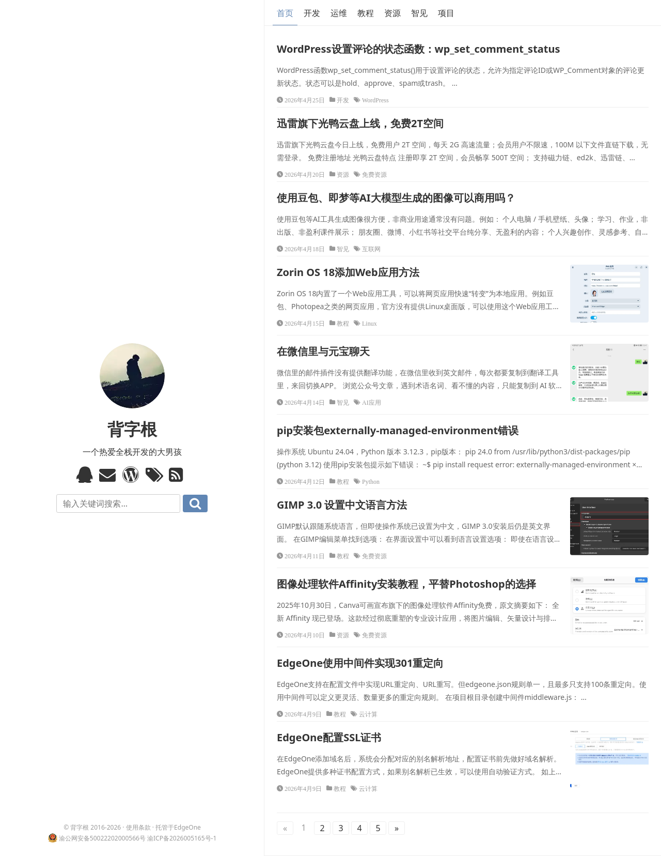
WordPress (375, 100)
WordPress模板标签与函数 (131, 474)
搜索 (195, 503)
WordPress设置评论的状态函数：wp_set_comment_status (418, 49)
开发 (312, 13)
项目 (446, 13)
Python (371, 481)
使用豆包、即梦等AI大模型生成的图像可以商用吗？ (396, 198)
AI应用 (371, 402)
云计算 (368, 714)
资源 (392, 13)
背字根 (132, 429)
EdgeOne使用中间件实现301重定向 (360, 663)
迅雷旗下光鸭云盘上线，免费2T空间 (360, 123)
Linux (369, 323)
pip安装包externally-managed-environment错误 (397, 430)
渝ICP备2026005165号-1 (181, 838)
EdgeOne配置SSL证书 (329, 737)
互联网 (371, 249)
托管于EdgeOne (178, 827)
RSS (178, 474)
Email (108, 474)
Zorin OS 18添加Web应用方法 (348, 272)
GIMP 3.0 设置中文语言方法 (342, 505)
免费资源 (374, 174)
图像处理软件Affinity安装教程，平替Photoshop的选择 (406, 584)
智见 (419, 13)
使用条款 (138, 827)
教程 (365, 13)
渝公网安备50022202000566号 (102, 838)
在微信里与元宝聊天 (323, 351)
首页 (285, 13)
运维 (338, 13)
